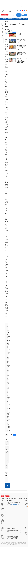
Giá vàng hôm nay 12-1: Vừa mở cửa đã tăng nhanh (21, 35)
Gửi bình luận (7, 485)
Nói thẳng (6, 10)
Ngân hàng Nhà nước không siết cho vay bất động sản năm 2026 (21, 40)
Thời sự (4, 18)
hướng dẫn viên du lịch (7, 454)
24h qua (17, 10)
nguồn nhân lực (7, 443)
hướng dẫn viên (7, 448)
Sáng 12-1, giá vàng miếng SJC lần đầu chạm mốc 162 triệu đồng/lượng (22, 54)
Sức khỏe (23, 498)
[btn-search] (11, 15)
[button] (2, 38)
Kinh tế (23, 18)
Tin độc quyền (10, 10)
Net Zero (20, 18)
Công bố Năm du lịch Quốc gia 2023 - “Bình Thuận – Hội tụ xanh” (8, 421)
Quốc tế (8, 18)
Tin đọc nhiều (12, 31)
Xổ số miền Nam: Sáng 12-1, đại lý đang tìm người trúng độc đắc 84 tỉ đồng (22, 47)
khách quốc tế (7, 460)
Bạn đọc (16, 18)
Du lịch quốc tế (7, 465)
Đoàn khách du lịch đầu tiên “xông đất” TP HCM (8, 402)
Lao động (12, 18)
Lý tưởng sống (2, 10)
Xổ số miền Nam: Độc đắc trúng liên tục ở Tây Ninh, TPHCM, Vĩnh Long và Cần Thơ (22, 60)
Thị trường (14, 10)
